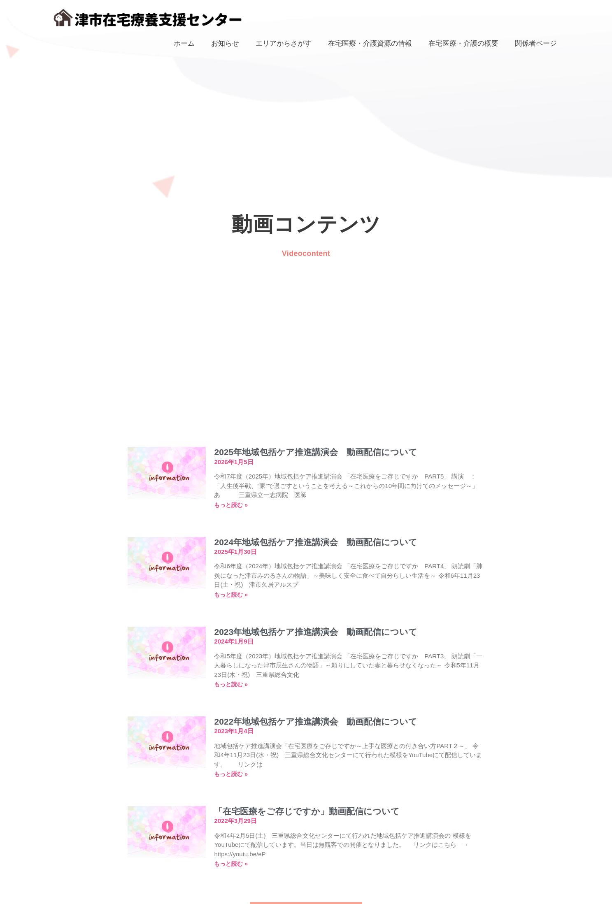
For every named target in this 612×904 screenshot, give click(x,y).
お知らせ (225, 43)
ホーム (184, 43)
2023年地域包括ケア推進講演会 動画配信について (315, 632)
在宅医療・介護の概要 (463, 43)
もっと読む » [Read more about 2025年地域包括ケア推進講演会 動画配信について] (231, 505)
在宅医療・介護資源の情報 (370, 43)
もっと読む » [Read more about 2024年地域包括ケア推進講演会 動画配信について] (231, 594)
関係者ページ (536, 43)
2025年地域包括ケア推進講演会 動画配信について (315, 452)
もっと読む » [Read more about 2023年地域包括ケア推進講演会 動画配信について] (231, 684)
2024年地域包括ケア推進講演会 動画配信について (315, 542)
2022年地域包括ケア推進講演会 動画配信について (315, 721)
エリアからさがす (284, 43)
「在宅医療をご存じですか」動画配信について (307, 811)
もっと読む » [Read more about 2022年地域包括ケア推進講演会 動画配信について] (231, 774)
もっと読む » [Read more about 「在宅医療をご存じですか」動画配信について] (231, 863)
